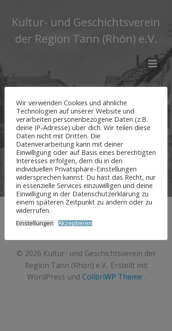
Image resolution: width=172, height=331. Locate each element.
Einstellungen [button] (35, 223)
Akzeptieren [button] (75, 223)
